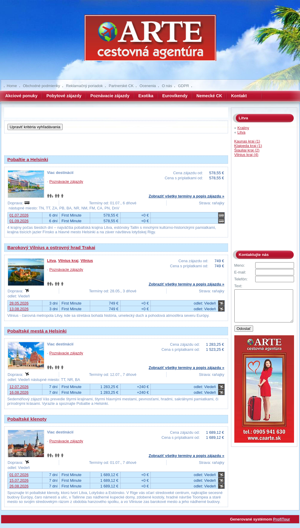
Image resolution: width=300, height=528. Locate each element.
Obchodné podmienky (41, 86)
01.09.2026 (19, 221)
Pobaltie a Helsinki (27, 159)
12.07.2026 (19, 387)
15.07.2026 (19, 480)
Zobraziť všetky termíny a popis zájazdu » (186, 196)
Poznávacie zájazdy (110, 95)
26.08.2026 (19, 486)
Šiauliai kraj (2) (247, 150)
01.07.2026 (19, 215)
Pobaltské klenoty (27, 419)
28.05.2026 (19, 303)
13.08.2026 (19, 309)
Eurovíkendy (175, 95)
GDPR (183, 86)
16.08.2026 (19, 392)
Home (12, 86)
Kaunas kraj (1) (247, 141)
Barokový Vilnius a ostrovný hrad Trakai (51, 247)
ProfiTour (281, 519)
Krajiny (243, 128)
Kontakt (239, 95)
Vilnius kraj (68, 260)
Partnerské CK (121, 86)
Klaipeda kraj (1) (248, 145)
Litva (51, 260)
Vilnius (87, 260)
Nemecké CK (209, 95)
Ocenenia (147, 86)
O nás (167, 86)
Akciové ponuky (21, 95)
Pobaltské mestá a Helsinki (37, 331)
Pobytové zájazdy (63, 95)
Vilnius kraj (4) (246, 154)
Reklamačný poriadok (84, 86)
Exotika (146, 95)
